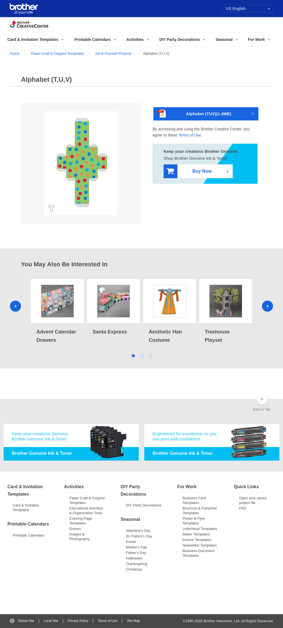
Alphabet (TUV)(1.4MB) (194, 114)
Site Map (133, 621)
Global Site (22, 621)
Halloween (134, 558)
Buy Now (189, 171)
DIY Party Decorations (143, 505)
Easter (131, 542)
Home (15, 53)
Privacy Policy (78, 621)
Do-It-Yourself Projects (114, 53)
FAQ (242, 508)
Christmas (134, 569)
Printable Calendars (28, 535)
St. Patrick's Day (139, 536)
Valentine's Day (138, 531)
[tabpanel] (57, 311)
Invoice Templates (196, 540)
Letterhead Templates (199, 529)
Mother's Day (136, 547)
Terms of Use (189, 135)
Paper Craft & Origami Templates (57, 53)
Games (75, 529)
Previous (15, 306)
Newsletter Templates (199, 545)
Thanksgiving (136, 564)
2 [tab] (141, 355)
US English (248, 8)
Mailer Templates (195, 534)
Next (267, 306)
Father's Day (136, 553)
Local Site (51, 621)
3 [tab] (150, 355)
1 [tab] (133, 355)
